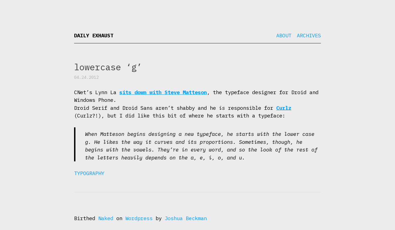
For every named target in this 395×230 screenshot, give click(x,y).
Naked (105, 218)
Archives (309, 35)
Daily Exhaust (93, 35)
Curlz (283, 108)
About (283, 35)
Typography (89, 173)
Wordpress (139, 218)
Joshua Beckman (186, 218)
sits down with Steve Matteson (163, 92)
